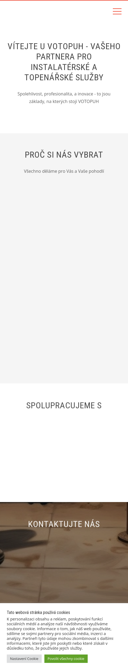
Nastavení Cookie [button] (24, 658)
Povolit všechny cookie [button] (66, 658)
